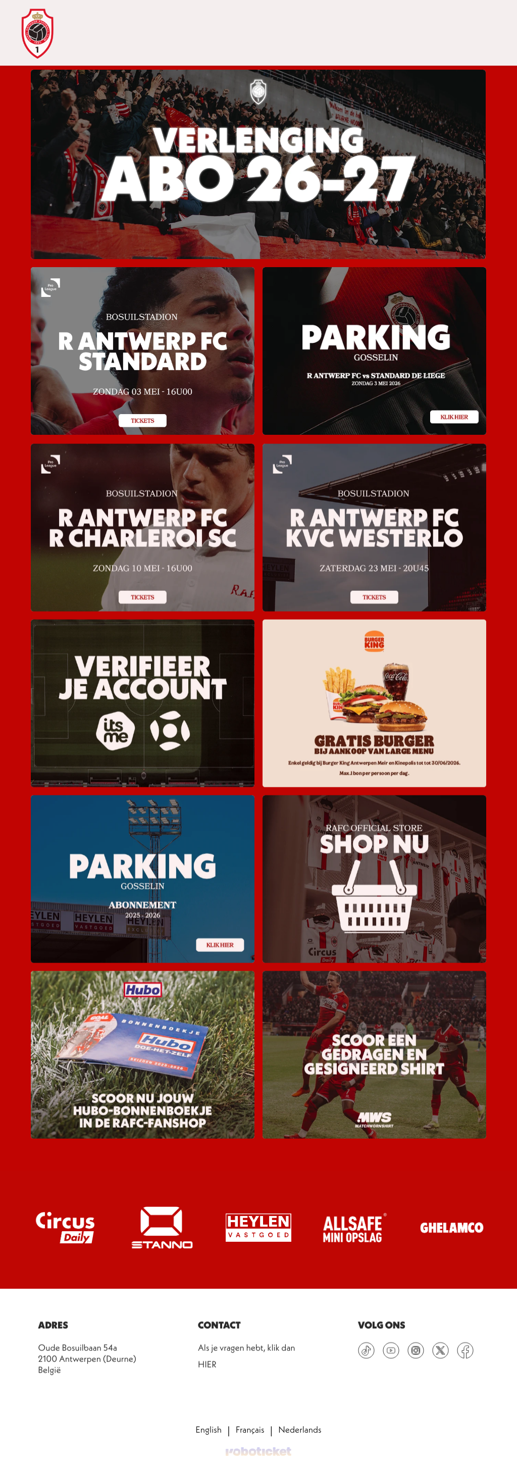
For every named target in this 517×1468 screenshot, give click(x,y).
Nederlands (300, 1430)
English (208, 1430)
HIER (207, 1371)
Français (250, 1430)
